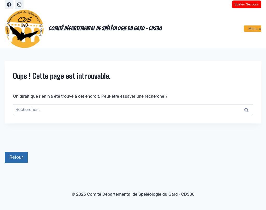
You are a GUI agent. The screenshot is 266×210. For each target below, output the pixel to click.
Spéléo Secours (246, 4)
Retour (16, 157)
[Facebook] (9, 4)
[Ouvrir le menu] (252, 28)
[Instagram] (19, 4)
